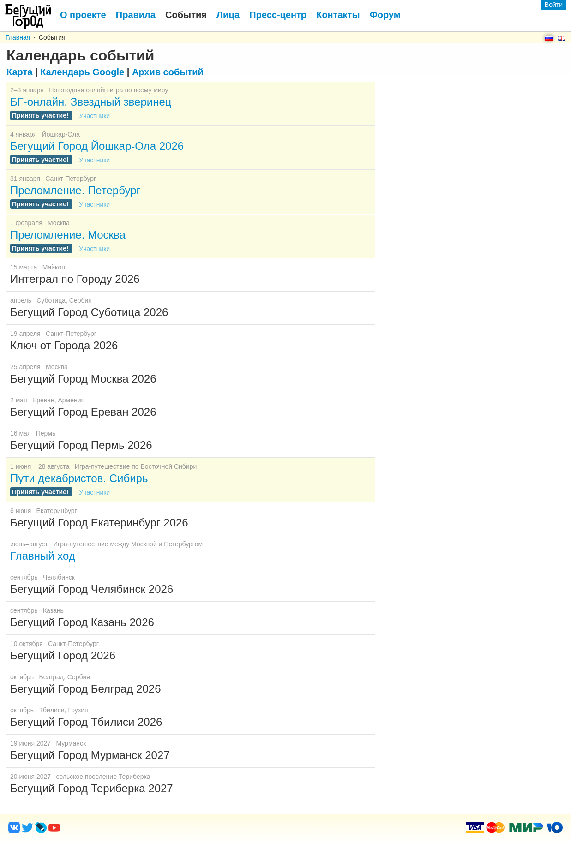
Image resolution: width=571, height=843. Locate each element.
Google (82, 72)
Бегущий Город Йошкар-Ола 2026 (97, 146)
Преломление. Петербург (75, 190)
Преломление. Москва (68, 234)
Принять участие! (41, 115)
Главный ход (42, 556)
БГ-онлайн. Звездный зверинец (90, 102)
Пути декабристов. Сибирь (79, 478)
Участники (94, 116)
